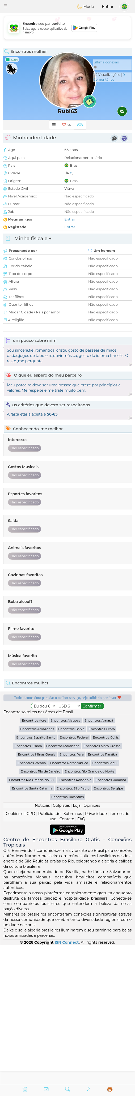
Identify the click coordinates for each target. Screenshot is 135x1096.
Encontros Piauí (104, 902)
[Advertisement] (67, 28)
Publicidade (49, 952)
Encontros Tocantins (67, 936)
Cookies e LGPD (20, 952)
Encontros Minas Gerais (36, 893)
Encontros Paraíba (102, 893)
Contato (67, 958)
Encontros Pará (72, 893)
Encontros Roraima (110, 919)
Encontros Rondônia (75, 919)
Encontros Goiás (106, 876)
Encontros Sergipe (108, 927)
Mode (85, 6)
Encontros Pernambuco (69, 902)
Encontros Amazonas (37, 868)
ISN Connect (67, 1081)
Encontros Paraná (32, 902)
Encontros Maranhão (62, 885)
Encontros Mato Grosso (101, 885)
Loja (77, 944)
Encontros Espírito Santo (36, 876)
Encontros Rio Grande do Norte (89, 910)
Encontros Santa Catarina (32, 927)
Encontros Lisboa (28, 885)
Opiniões (92, 944)
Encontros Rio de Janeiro (40, 910)
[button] (5, 6)
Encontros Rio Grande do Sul (31, 919)
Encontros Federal (74, 876)
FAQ (81, 958)
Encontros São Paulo (73, 927)
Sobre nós (73, 952)
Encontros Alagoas (65, 859)
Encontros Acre (34, 859)
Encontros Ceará (102, 868)
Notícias (42, 944)
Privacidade (96, 952)
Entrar (107, 6)
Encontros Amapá (99, 859)
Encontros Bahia (71, 868)
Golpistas (61, 944)
